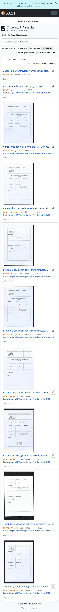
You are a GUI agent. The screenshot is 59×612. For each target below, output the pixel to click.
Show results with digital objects (41, 63)
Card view (35, 48)
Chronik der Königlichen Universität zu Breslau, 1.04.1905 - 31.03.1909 (26, 455)
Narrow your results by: (29, 21)
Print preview (8, 48)
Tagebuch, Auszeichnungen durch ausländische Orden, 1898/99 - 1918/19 (26, 586)
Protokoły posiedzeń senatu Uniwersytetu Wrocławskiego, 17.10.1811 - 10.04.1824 (26, 270)
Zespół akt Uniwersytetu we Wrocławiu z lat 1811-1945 (26, 71)
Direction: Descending (46, 53)
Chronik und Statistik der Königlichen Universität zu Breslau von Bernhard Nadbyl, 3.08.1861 (26, 392)
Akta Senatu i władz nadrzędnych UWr (22, 86)
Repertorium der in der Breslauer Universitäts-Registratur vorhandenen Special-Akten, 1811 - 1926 (26, 208)
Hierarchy (22, 48)
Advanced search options (16, 41)
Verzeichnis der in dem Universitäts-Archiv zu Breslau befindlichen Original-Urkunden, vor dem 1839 (26, 146)
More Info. (35, 6)
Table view (47, 48)
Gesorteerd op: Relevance (24, 53)
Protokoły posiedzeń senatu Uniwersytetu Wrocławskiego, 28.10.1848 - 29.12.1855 (26, 330)
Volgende (34, 608)
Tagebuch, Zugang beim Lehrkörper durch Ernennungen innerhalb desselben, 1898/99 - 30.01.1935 (26, 524)
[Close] (56, 3)
